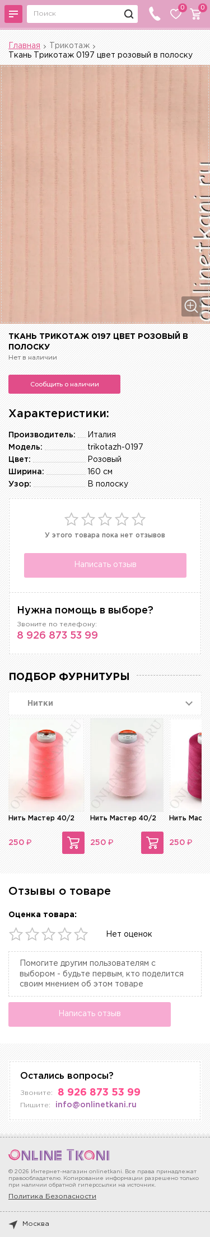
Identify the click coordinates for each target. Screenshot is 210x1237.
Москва (28, 1224)
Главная (24, 46)
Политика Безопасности (52, 1196)
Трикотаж (69, 46)
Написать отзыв (105, 564)
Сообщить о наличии (64, 384)
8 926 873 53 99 (57, 635)
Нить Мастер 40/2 (41, 818)
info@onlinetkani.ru (96, 1105)
